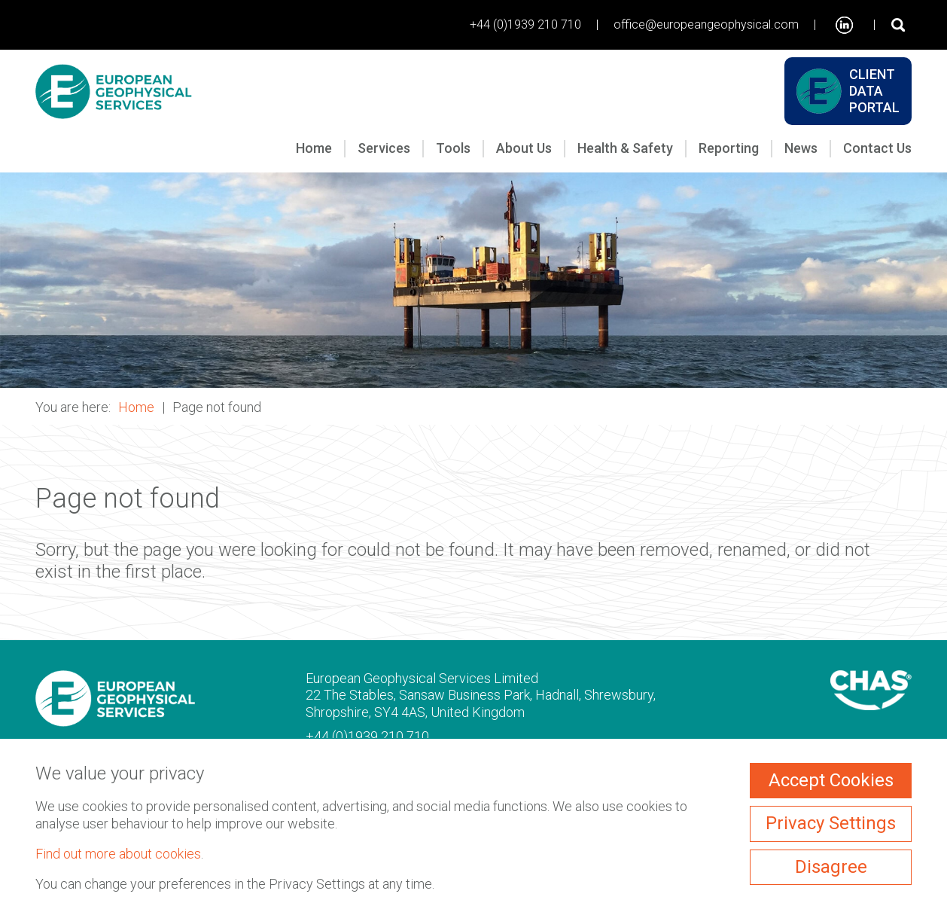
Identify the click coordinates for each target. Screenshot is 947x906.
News (801, 148)
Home (314, 148)
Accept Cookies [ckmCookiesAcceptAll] (831, 780)
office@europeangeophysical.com (706, 24)
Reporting (729, 148)
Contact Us (877, 148)
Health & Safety (625, 148)
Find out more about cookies (118, 854)
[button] (473, 280)
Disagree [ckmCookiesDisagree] (831, 866)
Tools (453, 148)
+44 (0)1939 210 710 (525, 24)
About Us (524, 148)
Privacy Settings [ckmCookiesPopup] (831, 823)
